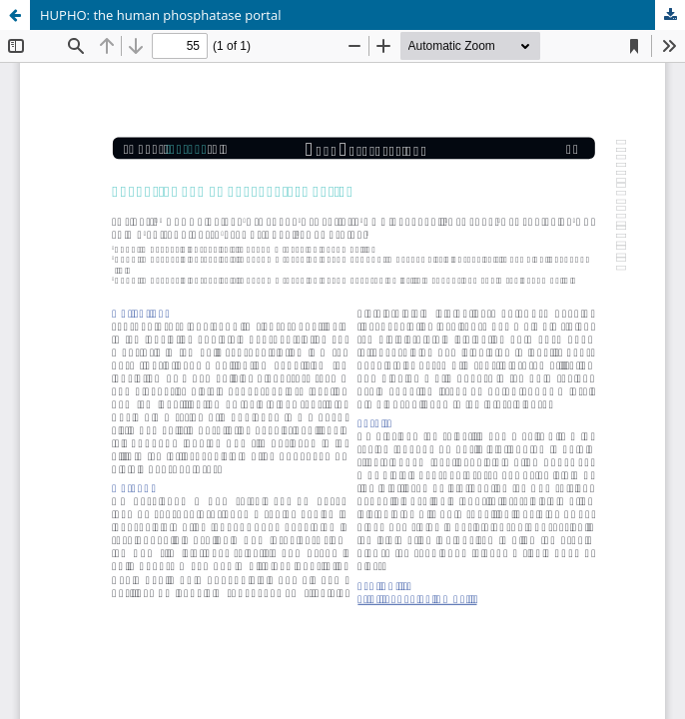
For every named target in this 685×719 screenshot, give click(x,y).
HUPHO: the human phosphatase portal (161, 15)
